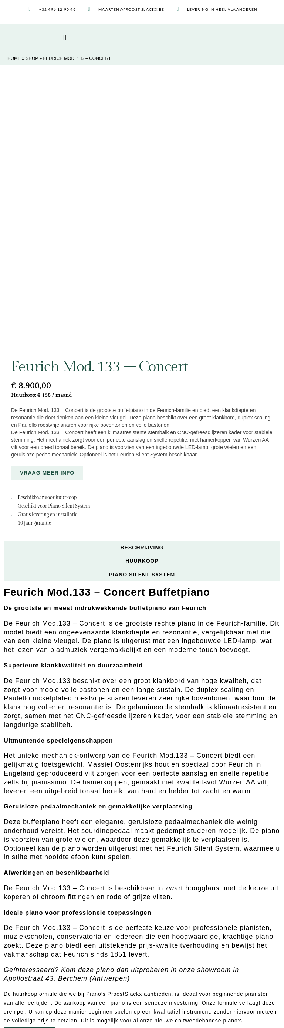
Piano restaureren (32, 948)
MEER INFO (29, 778)
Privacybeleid (153, 1016)
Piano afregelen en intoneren (45, 965)
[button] (64, 38)
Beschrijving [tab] (141, 291)
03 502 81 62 (169, 967)
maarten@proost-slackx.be (177, 982)
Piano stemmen (30, 957)
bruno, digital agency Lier (234, 1016)
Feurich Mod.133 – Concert (60, 632)
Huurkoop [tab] (142, 305)
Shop (32, 58)
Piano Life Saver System (40, 974)
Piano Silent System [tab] (142, 318)
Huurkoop (23, 940)
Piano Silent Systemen (38, 982)
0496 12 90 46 (175, 974)
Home (14, 58)
